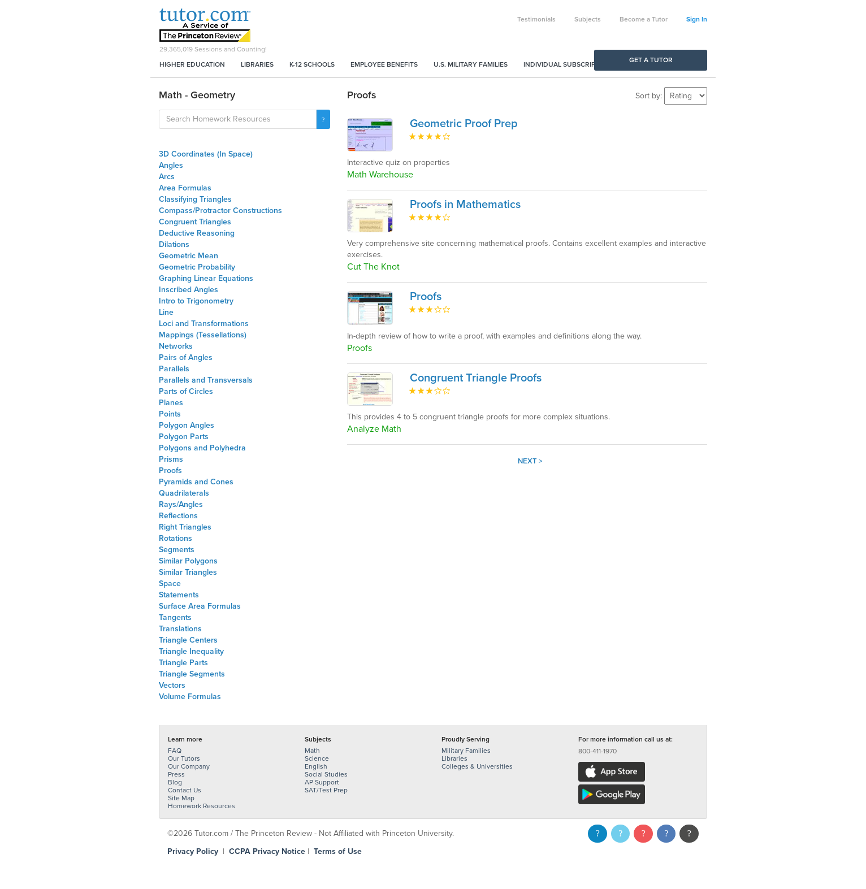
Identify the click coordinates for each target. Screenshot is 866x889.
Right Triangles (185, 527)
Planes (171, 402)
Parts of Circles (186, 391)
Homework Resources (201, 806)
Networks (176, 346)
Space (170, 583)
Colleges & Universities (477, 766)
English (316, 766)
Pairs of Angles (186, 357)
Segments (176, 549)
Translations (180, 629)
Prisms (171, 459)
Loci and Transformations (204, 323)
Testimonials (536, 19)
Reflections (178, 516)
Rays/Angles (181, 504)
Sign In (696, 19)
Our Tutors (184, 758)
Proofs (170, 470)
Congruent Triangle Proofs (476, 378)
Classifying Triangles (195, 199)
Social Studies (326, 774)
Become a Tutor (644, 19)
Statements (179, 595)
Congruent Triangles (195, 222)
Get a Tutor (651, 60)
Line (166, 312)
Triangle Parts (183, 662)
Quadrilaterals (184, 493)
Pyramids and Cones (196, 482)
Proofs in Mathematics (465, 204)
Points (170, 414)
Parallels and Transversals (206, 380)
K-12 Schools (312, 64)
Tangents (175, 617)
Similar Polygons (188, 561)
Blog (175, 782)
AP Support (322, 782)
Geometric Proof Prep (464, 124)
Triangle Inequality (191, 651)
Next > (530, 461)
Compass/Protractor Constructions (220, 210)
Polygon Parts (184, 436)
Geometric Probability (197, 267)
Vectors (172, 685)
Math (312, 750)
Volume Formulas (190, 696)
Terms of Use (338, 851)
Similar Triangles (188, 572)
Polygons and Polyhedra (202, 448)
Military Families (466, 750)
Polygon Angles (186, 425)
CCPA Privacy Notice (267, 851)
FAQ (174, 750)
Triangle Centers (188, 640)
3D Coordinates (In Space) (206, 154)
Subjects (587, 19)
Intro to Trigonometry (196, 301)
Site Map (181, 798)
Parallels (174, 369)
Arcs (167, 176)
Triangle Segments (192, 674)
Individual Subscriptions (569, 64)
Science (317, 758)
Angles (171, 165)
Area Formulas (185, 188)
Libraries (257, 64)
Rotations (175, 538)
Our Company (189, 766)
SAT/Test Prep (326, 790)
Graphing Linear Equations (206, 278)
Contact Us (184, 790)
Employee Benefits (384, 64)
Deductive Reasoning (197, 233)
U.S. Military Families (471, 64)
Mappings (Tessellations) (202, 335)
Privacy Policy (192, 851)
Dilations (174, 244)
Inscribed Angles (188, 289)
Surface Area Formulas (200, 606)
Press (176, 774)
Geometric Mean (188, 256)
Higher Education (192, 64)
